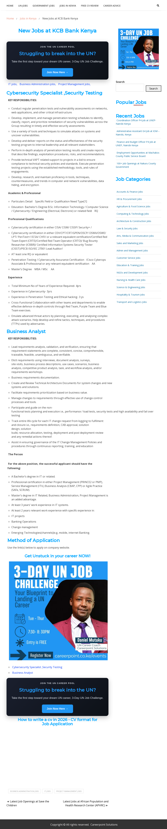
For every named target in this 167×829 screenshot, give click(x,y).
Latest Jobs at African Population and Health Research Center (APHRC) (85, 803)
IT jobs (47, 791)
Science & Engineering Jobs (131, 287)
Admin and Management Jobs (132, 250)
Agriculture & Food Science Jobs (133, 206)
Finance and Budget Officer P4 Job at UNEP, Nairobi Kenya (136, 143)
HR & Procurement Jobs (129, 199)
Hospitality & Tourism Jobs (131, 294)
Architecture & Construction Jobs (134, 221)
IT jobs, (12, 84)
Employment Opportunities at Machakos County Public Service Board (137, 154)
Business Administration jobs (24, 791)
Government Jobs (44, 5)
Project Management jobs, (74, 84)
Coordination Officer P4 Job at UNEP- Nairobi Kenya (136, 122)
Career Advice (112, 5)
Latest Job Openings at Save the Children (28, 803)
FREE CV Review (90, 5)
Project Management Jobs (69, 791)
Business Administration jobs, (37, 84)
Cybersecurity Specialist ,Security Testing (37, 667)
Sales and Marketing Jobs (130, 243)
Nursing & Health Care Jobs (131, 279)
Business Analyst (22, 672)
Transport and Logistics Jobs (132, 302)
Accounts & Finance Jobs (130, 191)
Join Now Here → (57, 72)
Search (120, 82)
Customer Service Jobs (128, 257)
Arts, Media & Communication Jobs (135, 235)
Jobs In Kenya (68, 5)
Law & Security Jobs (127, 228)
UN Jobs (23, 5)
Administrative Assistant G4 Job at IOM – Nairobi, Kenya (137, 133)
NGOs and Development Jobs (132, 272)
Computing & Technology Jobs (133, 213)
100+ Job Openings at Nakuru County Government (136, 165)
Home (10, 5)
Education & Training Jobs (130, 265)
